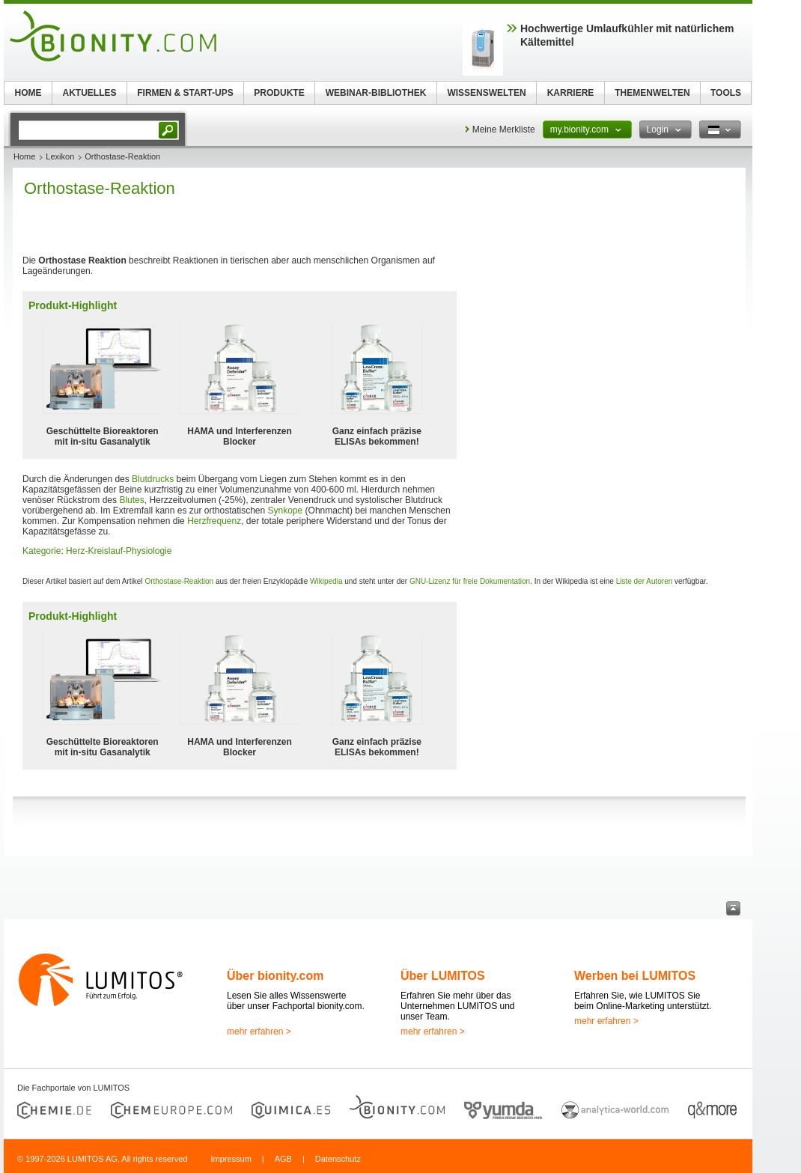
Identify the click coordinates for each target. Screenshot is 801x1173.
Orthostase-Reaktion (178, 581)
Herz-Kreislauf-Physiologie (118, 551)
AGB (283, 1158)
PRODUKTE (279, 93)
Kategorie (41, 551)
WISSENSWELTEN (486, 93)
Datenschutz (338, 1158)
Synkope (285, 510)
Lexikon (60, 156)
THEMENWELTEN (652, 93)
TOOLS (725, 93)
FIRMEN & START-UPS (185, 93)
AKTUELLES (90, 93)
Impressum (230, 1158)
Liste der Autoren (644, 581)
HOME (28, 93)
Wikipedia (326, 581)
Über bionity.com (275, 975)
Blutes (131, 500)
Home (24, 156)
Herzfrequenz (214, 521)
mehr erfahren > (259, 1031)
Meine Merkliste (503, 129)
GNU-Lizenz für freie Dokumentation (469, 581)
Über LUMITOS (442, 975)
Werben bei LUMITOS (634, 975)
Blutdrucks (153, 479)
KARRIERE (570, 93)
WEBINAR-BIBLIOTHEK (376, 93)
